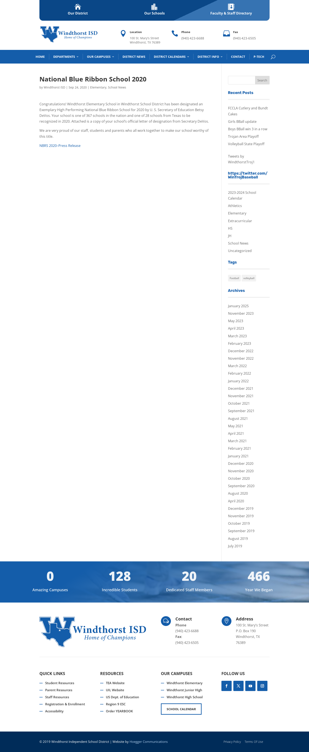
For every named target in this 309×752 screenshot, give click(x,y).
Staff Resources (57, 697)
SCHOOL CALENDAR (181, 709)
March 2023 (237, 336)
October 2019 (239, 523)
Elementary (98, 87)
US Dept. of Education (122, 697)
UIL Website (115, 690)
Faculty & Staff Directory (231, 13)
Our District (78, 13)
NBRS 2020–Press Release (60, 145)
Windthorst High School (185, 697)
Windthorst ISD (54, 87)
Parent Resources (58, 690)
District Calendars (170, 57)
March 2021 (237, 441)
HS (230, 228)
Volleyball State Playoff (246, 144)
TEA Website (115, 683)
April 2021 (236, 433)
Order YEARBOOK (119, 711)
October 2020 (239, 478)
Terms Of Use (254, 742)
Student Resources (59, 683)
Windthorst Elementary (184, 683)
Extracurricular (240, 221)
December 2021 (240, 388)
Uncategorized (240, 250)
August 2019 (238, 538)
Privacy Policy (232, 742)
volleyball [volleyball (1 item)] (248, 278)
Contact (238, 57)
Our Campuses (99, 57)
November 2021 (241, 396)
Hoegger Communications (149, 741)
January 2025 (238, 306)
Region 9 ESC (116, 704)
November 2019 (241, 516)
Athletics (235, 205)
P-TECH (259, 57)
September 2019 (241, 531)
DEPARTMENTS (64, 57)
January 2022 (238, 381)
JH (229, 235)
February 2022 (239, 373)
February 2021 (239, 448)
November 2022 (241, 358)
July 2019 (235, 546)
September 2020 (241, 486)
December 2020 (240, 463)
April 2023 (236, 328)
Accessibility (54, 711)
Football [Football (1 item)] (234, 278)
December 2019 (240, 508)
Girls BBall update (242, 121)
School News (117, 87)
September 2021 (241, 411)
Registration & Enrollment (65, 704)
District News (134, 57)
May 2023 (235, 321)
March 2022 (237, 366)
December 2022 (240, 351)
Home (40, 57)
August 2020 (238, 493)
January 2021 (238, 456)
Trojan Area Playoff (243, 136)
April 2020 (236, 501)
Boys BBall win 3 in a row (247, 129)
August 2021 (238, 418)
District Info (208, 57)
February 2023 (239, 343)
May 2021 (235, 426)
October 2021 (239, 403)
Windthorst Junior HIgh (184, 690)
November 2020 (241, 471)
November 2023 (241, 313)
